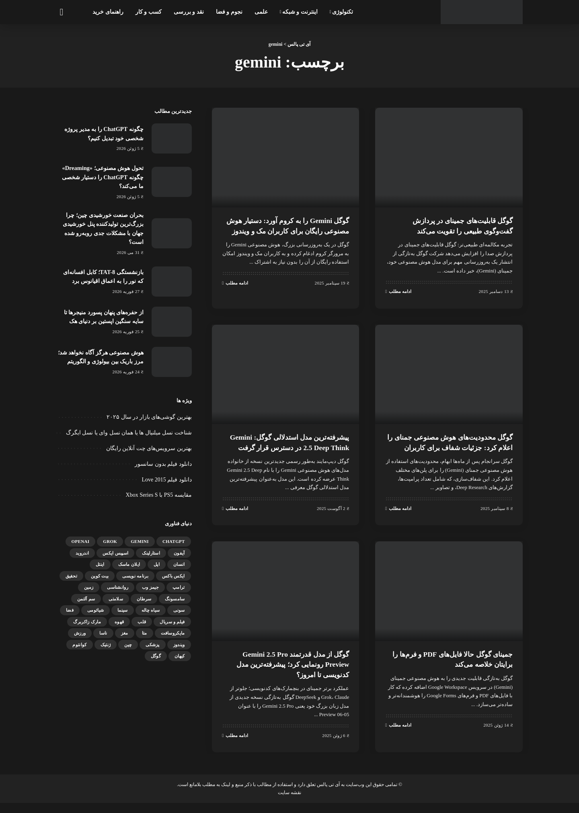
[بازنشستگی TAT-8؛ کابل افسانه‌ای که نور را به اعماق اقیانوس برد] (172, 281)
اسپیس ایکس (115, 559)
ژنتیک (106, 650)
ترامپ (178, 593)
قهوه (119, 627)
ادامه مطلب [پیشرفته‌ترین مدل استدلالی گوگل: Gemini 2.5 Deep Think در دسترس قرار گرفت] (235, 518)
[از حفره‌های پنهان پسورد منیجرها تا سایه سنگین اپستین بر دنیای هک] (172, 321)
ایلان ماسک (129, 570)
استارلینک (151, 559)
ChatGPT (173, 547)
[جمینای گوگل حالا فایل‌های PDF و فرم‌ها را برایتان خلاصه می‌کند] (449, 601)
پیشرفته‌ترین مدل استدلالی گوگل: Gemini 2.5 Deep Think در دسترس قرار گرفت (290, 448)
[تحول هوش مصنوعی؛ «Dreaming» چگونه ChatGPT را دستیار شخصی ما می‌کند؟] (172, 182)
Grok (110, 547)
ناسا (103, 639)
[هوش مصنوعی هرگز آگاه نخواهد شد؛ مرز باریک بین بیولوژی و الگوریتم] (172, 365)
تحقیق (72, 582)
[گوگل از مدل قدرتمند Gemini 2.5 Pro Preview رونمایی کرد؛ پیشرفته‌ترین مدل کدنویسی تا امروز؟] (285, 601)
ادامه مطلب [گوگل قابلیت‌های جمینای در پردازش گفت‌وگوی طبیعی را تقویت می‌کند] (398, 291)
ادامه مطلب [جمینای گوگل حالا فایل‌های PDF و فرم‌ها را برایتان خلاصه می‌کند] (398, 735)
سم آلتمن (86, 604)
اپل (157, 570)
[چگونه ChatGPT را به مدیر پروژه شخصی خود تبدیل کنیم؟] (172, 138)
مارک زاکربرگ (87, 627)
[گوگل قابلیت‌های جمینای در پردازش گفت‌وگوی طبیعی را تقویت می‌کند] (449, 157)
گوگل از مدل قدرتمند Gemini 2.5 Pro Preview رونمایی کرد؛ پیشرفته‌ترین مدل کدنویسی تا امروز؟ (286, 674)
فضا (70, 616)
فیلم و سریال (172, 627)
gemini (140, 547)
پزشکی (153, 650)
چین (128, 650)
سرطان (144, 604)
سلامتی (116, 604)
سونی (179, 616)
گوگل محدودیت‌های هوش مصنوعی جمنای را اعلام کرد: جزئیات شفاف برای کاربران (454, 448)
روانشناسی (117, 593)
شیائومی (95, 616)
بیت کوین (100, 582)
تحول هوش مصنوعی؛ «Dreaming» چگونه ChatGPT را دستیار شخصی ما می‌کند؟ (103, 177)
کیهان (180, 662)
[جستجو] (61, 12)
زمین (88, 593)
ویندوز (179, 650)
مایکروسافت (173, 639)
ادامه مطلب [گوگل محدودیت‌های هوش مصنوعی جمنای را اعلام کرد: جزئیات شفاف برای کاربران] (398, 518)
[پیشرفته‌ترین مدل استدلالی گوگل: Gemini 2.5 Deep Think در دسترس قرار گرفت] (285, 375)
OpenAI (81, 547)
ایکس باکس (173, 582)
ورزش (80, 639)
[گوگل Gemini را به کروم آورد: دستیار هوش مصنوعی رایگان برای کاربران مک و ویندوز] (285, 157)
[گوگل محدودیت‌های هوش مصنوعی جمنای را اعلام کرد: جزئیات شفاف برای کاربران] (449, 375)
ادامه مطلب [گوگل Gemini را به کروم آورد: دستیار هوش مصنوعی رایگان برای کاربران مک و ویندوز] (235, 292)
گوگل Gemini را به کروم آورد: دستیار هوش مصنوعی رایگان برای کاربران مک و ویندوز (286, 230)
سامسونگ (175, 604)
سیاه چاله (151, 616)
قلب (142, 627)
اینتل (100, 570)
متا (144, 639)
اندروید (82, 559)
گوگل (156, 662)
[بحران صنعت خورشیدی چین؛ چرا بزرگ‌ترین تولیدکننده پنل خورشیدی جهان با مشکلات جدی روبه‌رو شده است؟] (172, 233)
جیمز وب (150, 593)
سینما (122, 616)
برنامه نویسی (135, 582)
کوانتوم (79, 650)
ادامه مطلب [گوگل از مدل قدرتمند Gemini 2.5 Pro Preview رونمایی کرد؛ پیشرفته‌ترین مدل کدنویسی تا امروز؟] (235, 745)
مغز (124, 639)
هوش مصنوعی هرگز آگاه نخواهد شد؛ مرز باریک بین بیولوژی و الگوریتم (103, 360)
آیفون (179, 559)
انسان (179, 570)
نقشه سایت (289, 802)
